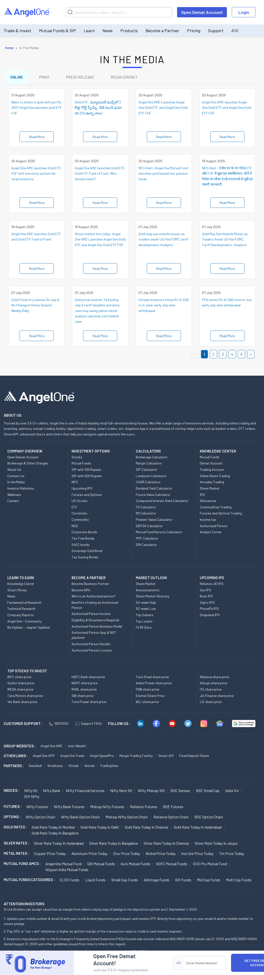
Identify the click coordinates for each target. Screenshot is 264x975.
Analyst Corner (211, 533)
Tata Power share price (89, 703)
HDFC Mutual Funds (171, 865)
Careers (13, 502)
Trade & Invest (17, 30)
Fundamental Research (24, 604)
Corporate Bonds (84, 533)
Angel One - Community (24, 623)
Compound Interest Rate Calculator (162, 502)
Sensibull (35, 767)
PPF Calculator (147, 540)
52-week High (146, 604)
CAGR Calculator (148, 483)
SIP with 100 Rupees (86, 471)
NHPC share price (84, 684)
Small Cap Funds (124, 881)
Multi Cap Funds (239, 881)
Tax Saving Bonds (85, 558)
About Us (14, 471)
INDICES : (11, 792)
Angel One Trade (72, 757)
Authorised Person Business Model (97, 628)
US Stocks (79, 502)
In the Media (16, 483)
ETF (74, 508)
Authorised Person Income (91, 615)
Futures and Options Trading (221, 515)
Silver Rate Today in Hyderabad (59, 844)
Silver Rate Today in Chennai (166, 844)
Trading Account (212, 471)
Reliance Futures (143, 808)
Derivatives (208, 502)
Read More (36, 138)
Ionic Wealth (77, 747)
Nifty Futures (37, 808)
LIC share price (211, 703)
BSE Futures (173, 808)
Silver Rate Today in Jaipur (216, 844)
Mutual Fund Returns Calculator (159, 533)
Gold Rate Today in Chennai (146, 828)
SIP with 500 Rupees (87, 477)
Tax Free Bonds (83, 540)
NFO (75, 483)
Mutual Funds (81, 465)
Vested (89, 767)
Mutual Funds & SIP (57, 30)
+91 (178, 962)
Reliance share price (214, 678)
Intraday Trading (212, 483)
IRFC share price (19, 678)
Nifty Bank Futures (69, 808)
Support (215, 30)
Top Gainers (144, 616)
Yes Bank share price (22, 703)
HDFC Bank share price (88, 678)
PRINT (46, 77)
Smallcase (55, 767)
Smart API (166, 757)
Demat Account (211, 465)
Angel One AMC (52, 747)
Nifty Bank (51, 792)
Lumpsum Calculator (151, 477)
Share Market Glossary (152, 597)
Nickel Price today (161, 855)
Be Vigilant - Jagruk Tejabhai (28, 629)
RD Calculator (146, 515)
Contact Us (15, 477)
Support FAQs (89, 725)
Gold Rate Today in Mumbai (53, 828)
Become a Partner (162, 30)
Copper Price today (50, 855)
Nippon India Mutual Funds (66, 871)
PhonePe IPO (209, 610)
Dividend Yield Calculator (154, 490)
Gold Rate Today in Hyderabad (198, 828)
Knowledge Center (20, 585)
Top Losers (144, 623)
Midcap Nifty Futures (107, 808)
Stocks (77, 458)
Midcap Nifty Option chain (127, 818)
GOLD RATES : (15, 828)
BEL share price (147, 703)
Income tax (208, 521)
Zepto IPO (207, 604)
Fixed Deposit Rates (194, 757)
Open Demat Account (202, 12)
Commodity (80, 521)
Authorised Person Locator (92, 652)
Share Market (210, 490)
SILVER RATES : (16, 844)
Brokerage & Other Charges (27, 465)
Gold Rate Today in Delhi (100, 828)
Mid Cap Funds (208, 881)
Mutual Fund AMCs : (22, 865)
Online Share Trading (215, 477)
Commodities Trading (216, 508)
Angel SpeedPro (102, 757)
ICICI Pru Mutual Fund (210, 865)
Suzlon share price (20, 684)
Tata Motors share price (25, 697)
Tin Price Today (231, 855)
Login (243, 12)
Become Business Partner (90, 585)
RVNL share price (84, 691)
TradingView (109, 767)
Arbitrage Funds (156, 881)
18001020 (58, 725)
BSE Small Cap (208, 792)
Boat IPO (206, 597)
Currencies (79, 515)
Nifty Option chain (40, 818)
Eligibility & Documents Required (95, 621)
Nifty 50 (30, 792)
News (108, 30)
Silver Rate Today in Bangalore (113, 844)
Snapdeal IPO (210, 616)
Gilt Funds (183, 881)
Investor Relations (20, 490)
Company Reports (20, 616)
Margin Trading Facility (136, 757)
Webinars (14, 496)
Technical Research (21, 610)
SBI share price (83, 697)
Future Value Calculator (153, 496)
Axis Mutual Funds (135, 865)
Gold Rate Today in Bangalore (55, 834)
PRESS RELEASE (83, 77)
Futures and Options (87, 496)
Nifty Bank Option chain (80, 818)
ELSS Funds (69, 881)
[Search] (118, 12)
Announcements (147, 591)
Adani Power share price (154, 684)
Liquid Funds (95, 881)
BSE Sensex (180, 792)
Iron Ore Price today (197, 855)
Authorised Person (213, 527)
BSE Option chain (208, 818)
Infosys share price (213, 684)
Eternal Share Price (150, 697)
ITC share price (211, 691)
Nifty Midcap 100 (151, 792)
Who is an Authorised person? (94, 597)
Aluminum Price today (89, 855)
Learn (89, 30)
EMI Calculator (146, 546)
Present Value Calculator (154, 521)
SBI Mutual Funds (101, 865)
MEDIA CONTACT (129, 77)
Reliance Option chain (171, 818)
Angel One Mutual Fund (63, 865)
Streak (73, 767)
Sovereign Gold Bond (87, 552)
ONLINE (17, 77)
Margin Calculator (149, 465)
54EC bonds (81, 546)
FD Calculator (146, 508)
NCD (75, 527)
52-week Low (146, 610)
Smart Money (17, 591)
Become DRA (81, 591)
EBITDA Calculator (149, 527)
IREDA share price (20, 691)
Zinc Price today (126, 855)
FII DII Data (143, 629)
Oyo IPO (205, 591)
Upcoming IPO (82, 490)
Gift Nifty (31, 797)
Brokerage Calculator (152, 458)
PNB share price (147, 691)
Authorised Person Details (91, 645)
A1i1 (234, 30)
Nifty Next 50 (121, 792)
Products (129, 30)
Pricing (193, 30)
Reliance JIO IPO (211, 585)
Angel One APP (44, 757)
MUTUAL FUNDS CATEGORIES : (29, 881)
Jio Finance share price (217, 697)
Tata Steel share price (152, 678)
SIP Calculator (146, 471)
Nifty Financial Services (85, 792)
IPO (202, 496)
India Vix (232, 792)
